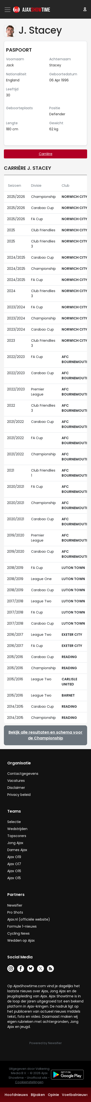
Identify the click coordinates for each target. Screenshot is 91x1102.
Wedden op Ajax (21, 940)
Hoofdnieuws (16, 1094)
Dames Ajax (17, 849)
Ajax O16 (14, 871)
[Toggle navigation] (8, 9)
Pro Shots (15, 912)
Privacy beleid (19, 794)
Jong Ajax (15, 842)
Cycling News (18, 933)
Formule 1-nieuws (22, 926)
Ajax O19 (14, 856)
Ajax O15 (14, 878)
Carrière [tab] (45, 153)
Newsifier (14, 905)
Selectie (14, 821)
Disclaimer (16, 787)
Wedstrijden (17, 828)
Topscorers (16, 835)
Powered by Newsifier (45, 1043)
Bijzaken (38, 1094)
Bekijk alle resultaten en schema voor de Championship (45, 735)
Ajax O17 (14, 863)
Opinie (53, 1094)
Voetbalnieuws (75, 1094)
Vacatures (16, 780)
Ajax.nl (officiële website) (28, 919)
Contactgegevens (22, 773)
